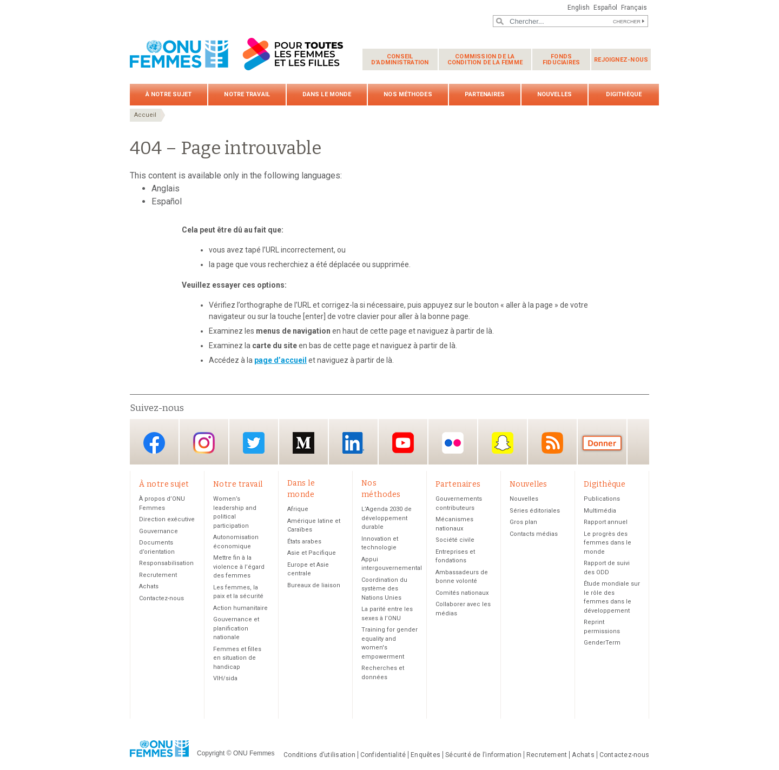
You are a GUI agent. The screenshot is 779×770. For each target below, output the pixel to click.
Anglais (165, 188)
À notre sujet (169, 94)
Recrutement (158, 575)
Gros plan (523, 522)
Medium (303, 442)
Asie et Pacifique (311, 552)
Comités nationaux (461, 592)
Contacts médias (534, 533)
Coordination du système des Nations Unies (384, 588)
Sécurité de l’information (483, 755)
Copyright (211, 753)
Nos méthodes (408, 94)
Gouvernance (158, 531)
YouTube (403, 442)
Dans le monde (326, 94)
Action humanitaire (240, 608)
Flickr (452, 442)
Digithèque (624, 94)
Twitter (253, 442)
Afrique (297, 509)
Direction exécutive (167, 519)
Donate (602, 442)
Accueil (145, 114)
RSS (552, 442)
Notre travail (246, 94)
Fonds (561, 59)
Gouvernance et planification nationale (236, 628)
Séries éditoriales (535, 510)
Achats (149, 586)
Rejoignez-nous (621, 59)
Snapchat (502, 442)
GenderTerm (602, 642)
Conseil (400, 59)
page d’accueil (280, 360)
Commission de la (485, 59)
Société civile (454, 539)
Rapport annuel (606, 522)
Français (634, 7)
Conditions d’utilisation (319, 755)
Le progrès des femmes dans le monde (607, 542)
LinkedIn (353, 442)
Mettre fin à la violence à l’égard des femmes (239, 566)
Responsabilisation (166, 563)
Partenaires (485, 94)
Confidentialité (383, 755)
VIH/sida (225, 678)
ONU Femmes (254, 753)
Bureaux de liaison (313, 585)
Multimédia (600, 510)
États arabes (304, 541)
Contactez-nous (161, 598)
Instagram (204, 442)
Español (605, 7)
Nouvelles (554, 94)
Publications (602, 498)
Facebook (154, 442)
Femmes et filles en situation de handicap (237, 658)
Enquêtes (425, 755)
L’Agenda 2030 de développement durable (386, 518)
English (578, 7)
